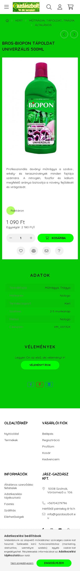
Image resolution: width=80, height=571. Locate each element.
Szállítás (10, 510)
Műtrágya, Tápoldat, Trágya (51, 20)
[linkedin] (49, 384)
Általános (43, 25)
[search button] (49, 7)
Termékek (11, 440)
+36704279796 (57, 503)
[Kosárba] (56, 238)
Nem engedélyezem (22, 563)
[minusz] (10, 238)
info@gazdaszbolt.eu (61, 516)
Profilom (48, 446)
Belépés (47, 434)
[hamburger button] (6, 7)
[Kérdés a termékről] (59, 251)
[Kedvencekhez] (21, 251)
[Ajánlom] (46, 251)
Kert (19, 20)
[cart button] (70, 7)
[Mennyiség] (20, 238)
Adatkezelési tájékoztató (13, 495)
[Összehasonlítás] (33, 251)
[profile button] (59, 7)
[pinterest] (39, 384)
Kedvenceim (51, 459)
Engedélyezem (54, 563)
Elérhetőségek (14, 517)
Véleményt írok (40, 365)
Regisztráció (51, 440)
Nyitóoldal (11, 434)
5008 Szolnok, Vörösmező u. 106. (60, 490)
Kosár (46, 453)
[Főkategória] (7, 20)
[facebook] (31, 384)
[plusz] (31, 238)
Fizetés (9, 504)
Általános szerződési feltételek (18, 486)
